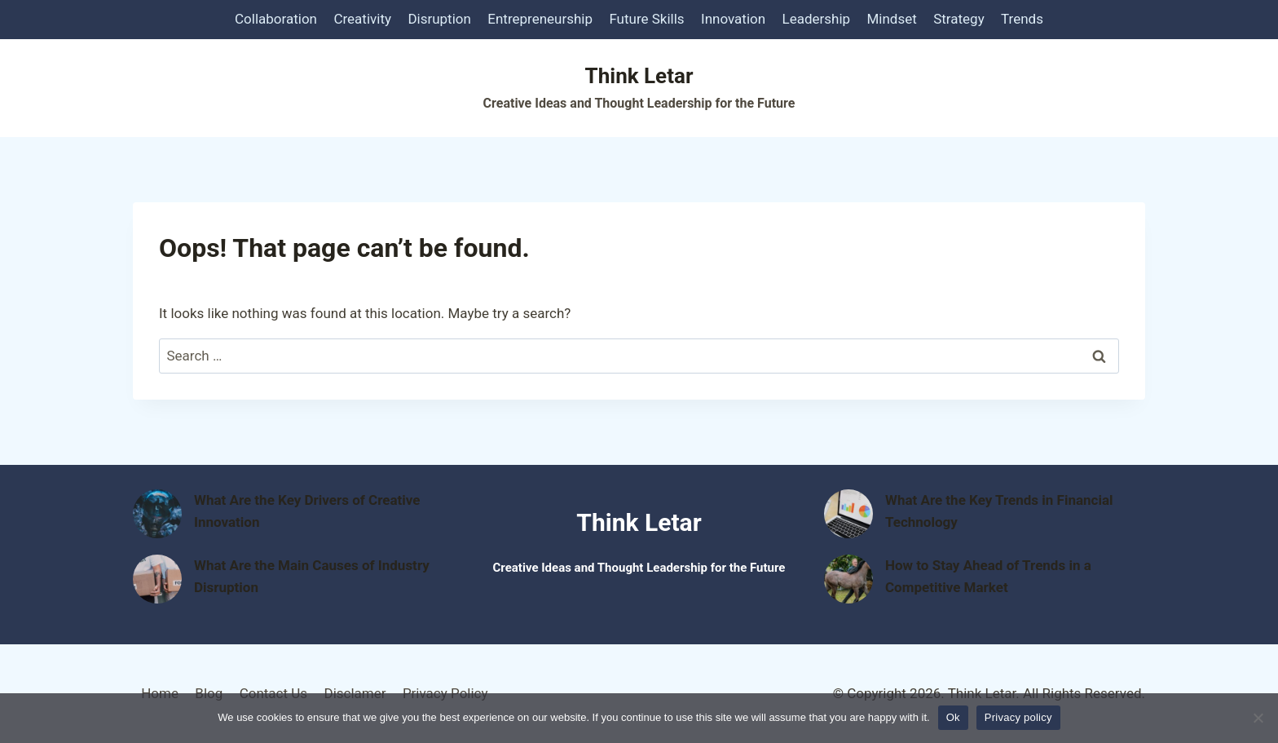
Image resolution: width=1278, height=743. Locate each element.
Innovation (733, 19)
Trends (1022, 19)
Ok (953, 717)
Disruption (439, 19)
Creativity (362, 19)
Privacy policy (1018, 717)
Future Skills (646, 19)
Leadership (816, 19)
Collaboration (276, 19)
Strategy (959, 19)
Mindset (892, 19)
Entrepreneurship (540, 19)
